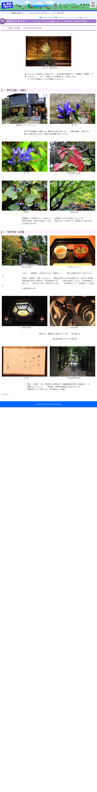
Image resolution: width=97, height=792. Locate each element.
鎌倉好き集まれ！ (18, 13)
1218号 (43, 18)
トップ (6, 13)
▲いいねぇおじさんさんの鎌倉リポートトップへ (77, 18)
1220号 (53, 18)
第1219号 (60, 13)
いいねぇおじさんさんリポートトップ (40, 13)
